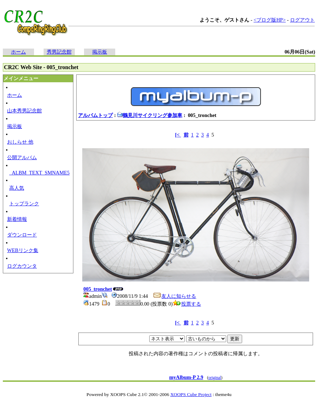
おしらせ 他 (20, 142)
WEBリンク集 (22, 250)
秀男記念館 (59, 52)
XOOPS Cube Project (190, 394)
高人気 (16, 188)
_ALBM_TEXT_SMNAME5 (39, 172)
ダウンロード (22, 235)
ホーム (18, 52)
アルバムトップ (95, 115)
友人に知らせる (174, 296)
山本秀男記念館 (24, 110)
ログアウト (302, 20)
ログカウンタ (22, 266)
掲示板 (99, 52)
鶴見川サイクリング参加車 (149, 115)
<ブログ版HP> (269, 20)
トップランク (24, 203)
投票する (187, 304)
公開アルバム (22, 157)
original (214, 377)
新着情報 (17, 219)
